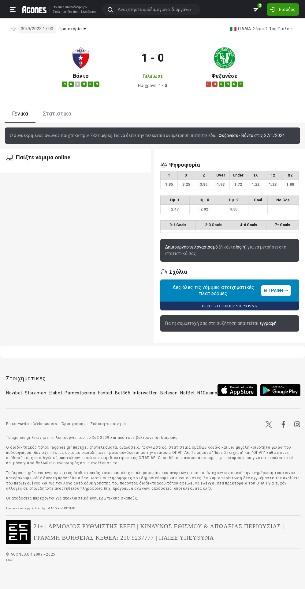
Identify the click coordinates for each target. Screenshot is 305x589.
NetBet (187, 392)
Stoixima (59, 7)
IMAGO (51, 508)
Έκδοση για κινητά (108, 424)
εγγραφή (268, 323)
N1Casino (207, 392)
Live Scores (89, 11)
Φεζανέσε (224, 76)
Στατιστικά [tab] (57, 113)
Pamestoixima (80, 392)
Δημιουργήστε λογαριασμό (191, 247)
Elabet (55, 392)
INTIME (69, 508)
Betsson (169, 392)
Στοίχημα (59, 11)
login (240, 247)
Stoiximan (35, 392)
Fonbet (105, 392)
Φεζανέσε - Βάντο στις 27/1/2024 (251, 135)
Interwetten (145, 392)
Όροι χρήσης (73, 424)
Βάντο (81, 76)
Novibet (14, 392)
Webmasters (45, 424)
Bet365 (122, 392)
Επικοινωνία (17, 424)
